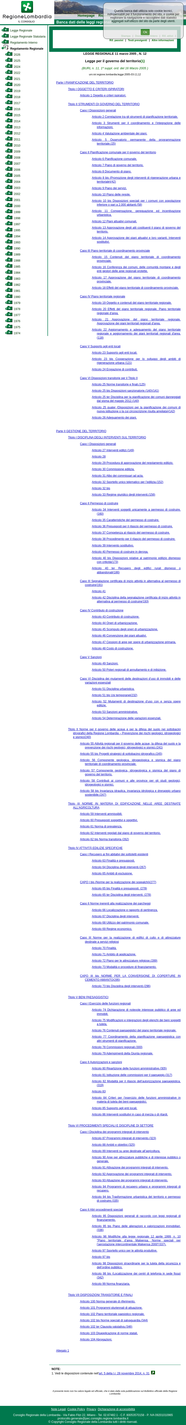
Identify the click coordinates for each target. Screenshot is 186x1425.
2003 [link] (12, 188)
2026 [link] (12, 54)
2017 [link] (12, 103)
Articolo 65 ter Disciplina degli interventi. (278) (121, 894)
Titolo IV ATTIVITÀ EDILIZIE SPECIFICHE (95, 848)
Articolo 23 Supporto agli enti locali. (114, 352)
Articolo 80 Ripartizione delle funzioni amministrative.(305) (129, 1068)
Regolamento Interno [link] (19, 42)
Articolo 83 (99, 1091)
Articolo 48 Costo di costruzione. (112, 648)
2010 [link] (12, 145)
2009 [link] (12, 151)
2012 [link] (12, 133)
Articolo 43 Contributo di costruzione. (115, 616)
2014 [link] (12, 121)
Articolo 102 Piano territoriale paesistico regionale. (112, 1314)
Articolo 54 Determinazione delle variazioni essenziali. (126, 718)
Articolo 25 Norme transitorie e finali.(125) (118, 384)
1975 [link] (12, 327)
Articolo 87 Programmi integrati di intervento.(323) (124, 1138)
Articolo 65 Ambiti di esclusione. (112, 873)
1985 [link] (12, 266)
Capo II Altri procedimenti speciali (101, 1209)
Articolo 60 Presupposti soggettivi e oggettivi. (109, 820)
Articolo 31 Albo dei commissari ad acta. (117, 475)
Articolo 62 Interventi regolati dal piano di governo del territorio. (120, 833)
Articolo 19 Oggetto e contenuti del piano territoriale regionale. (132, 302)
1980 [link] (12, 297)
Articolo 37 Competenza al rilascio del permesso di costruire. (131, 532)
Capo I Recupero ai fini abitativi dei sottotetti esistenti (114, 854)
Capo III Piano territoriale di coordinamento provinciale (115, 250)
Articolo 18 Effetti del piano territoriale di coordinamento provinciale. (135, 287)
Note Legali (58, 1409)
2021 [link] (12, 79)
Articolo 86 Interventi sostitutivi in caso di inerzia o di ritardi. (130, 1114)
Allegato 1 (62, 1350)
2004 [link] (12, 182)
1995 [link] (12, 230)
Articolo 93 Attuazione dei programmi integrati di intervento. (130, 1180)
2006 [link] (12, 169)
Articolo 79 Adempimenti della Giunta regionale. (122, 1053)
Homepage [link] (86, 15)
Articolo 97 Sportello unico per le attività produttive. (124, 1250)
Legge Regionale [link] (16, 30)
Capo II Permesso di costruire (99, 503)
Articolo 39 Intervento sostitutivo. (113, 545)
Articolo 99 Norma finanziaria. (111, 1283)
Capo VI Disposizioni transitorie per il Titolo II (109, 378)
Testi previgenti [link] (137, 40)
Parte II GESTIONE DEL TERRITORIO (81, 431)
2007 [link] (12, 163)
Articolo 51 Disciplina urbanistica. (113, 689)
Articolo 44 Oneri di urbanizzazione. (115, 623)
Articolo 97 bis (101, 1257)
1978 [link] (12, 309)
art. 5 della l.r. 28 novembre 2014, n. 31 (124, 1373)
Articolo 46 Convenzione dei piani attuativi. (119, 635)
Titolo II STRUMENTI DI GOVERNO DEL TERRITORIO (104, 104)
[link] (27, 23)
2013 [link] (12, 127)
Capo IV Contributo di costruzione (101, 610)
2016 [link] (12, 109)
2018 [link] (12, 97)
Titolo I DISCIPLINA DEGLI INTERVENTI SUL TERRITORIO (107, 437)
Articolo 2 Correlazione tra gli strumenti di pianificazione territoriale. (135, 116)
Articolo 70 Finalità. (104, 948)
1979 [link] (12, 303)
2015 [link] (12, 115)
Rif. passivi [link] (116, 40)
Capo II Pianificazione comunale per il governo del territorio (118, 152)
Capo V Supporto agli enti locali (100, 346)
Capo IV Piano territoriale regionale (102, 296)
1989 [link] (12, 254)
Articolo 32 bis (101, 488)
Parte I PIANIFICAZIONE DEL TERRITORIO (85, 82)
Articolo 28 (99, 456)
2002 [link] (12, 194)
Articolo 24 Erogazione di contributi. (115, 369)
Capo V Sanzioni (90, 657)
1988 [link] (12, 260)
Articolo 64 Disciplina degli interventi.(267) (119, 867)
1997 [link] (12, 224)
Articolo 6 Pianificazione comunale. (114, 159)
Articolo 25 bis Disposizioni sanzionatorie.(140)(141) (125, 390)
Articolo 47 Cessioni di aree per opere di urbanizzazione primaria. (134, 642)
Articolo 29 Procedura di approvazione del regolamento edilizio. (132, 463)
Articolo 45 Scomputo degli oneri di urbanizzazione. (125, 629)
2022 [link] (12, 73)
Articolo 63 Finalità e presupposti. (113, 860)
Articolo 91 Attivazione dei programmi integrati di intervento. (130, 1167)
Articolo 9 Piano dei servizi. (109, 188)
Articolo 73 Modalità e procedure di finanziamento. (124, 967)
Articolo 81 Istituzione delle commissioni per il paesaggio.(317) (132, 1075)
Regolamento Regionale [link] (22, 48)
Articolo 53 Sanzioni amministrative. (115, 712)
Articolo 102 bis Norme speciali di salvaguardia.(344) (114, 1320)
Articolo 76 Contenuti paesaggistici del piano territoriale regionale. (134, 1030)
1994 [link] (12, 236)
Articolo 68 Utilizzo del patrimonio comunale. (120, 922)
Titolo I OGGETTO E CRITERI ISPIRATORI (96, 89)
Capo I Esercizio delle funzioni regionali (105, 1003)
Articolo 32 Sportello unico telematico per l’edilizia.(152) (127, 482)
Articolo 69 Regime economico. (112, 929)
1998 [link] (12, 218)
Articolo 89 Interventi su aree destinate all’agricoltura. (126, 1151)
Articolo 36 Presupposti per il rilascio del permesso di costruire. (132, 526)
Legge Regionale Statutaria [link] (23, 36)
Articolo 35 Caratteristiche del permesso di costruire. (125, 520)
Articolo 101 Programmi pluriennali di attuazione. (111, 1307)
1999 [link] (12, 212)
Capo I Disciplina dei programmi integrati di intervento (114, 1132)
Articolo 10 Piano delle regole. (111, 194)
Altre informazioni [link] (163, 40)
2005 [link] (12, 176)
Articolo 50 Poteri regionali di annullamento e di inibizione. (129, 669)
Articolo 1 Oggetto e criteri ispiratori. (103, 95)
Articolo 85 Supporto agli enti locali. (114, 1108)
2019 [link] (12, 91)
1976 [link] (12, 321)
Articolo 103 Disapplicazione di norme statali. (109, 1333)
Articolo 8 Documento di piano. (111, 171)
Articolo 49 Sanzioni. (105, 663)
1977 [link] (12, 315)
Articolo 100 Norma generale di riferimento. (107, 1301)
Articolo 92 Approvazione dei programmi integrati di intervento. (132, 1174)
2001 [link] (12, 200)
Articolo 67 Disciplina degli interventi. (115, 916)
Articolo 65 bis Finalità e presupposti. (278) (119, 888)
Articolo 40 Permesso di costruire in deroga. (120, 551)
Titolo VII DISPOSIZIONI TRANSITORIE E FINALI (100, 1295)
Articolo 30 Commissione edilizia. (113, 469)
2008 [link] (12, 157)
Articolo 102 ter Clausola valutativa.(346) (106, 1326)
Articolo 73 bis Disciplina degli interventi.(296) (121, 986)
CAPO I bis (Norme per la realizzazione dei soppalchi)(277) (118, 882)
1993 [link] (12, 242)
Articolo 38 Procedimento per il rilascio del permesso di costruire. (133, 539)
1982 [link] (12, 285)
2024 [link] (12, 67)
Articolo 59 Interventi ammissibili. (101, 814)
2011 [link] (12, 139)
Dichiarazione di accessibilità (116, 1409)
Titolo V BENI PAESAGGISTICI (88, 997)
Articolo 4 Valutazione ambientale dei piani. (119, 133)
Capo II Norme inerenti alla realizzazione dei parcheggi (115, 903)
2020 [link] (12, 85)
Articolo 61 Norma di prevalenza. (101, 826)
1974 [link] (12, 333)
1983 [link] (12, 278)
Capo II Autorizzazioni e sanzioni (101, 1062)
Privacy (91, 1409)
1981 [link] (12, 291)
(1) (142, 61)
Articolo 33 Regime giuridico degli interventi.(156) (123, 494)
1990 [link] (12, 248)
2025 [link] (12, 60)
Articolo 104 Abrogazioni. (96, 1339)
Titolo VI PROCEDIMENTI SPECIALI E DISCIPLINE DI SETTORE (111, 1125)
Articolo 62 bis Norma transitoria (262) (104, 839)
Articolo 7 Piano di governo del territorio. (117, 165)
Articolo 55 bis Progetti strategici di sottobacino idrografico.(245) (121, 753)
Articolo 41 (99, 591)
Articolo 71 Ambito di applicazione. (114, 954)
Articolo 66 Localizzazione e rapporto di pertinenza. (125, 910)
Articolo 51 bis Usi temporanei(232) (114, 695)
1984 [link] (12, 272)
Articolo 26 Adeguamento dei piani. (114, 417)
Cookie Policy (76, 1409)
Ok (145, 32)
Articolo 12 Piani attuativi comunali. (114, 221)
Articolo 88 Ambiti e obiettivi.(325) (113, 1144)
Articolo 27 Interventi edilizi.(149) (113, 450)
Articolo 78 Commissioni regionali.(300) (117, 1047)
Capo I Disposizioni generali (98, 110)
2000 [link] (12, 206)
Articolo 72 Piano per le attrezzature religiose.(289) (124, 960)
